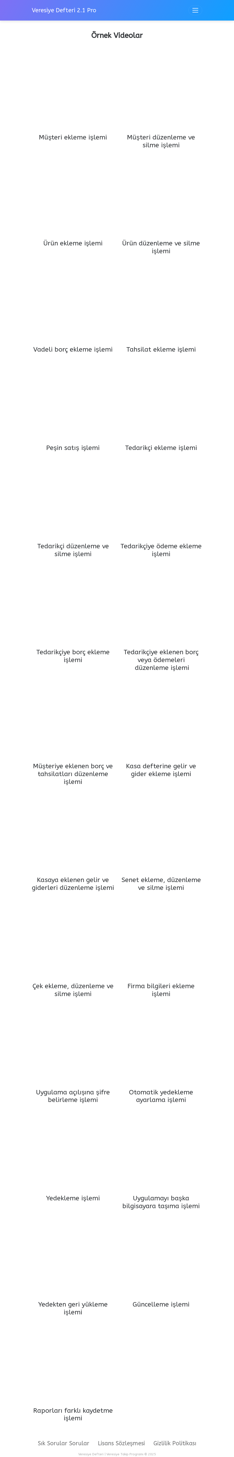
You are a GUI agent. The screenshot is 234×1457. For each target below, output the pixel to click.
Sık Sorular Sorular (63, 1443)
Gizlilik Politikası (174, 1443)
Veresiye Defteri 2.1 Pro (64, 10)
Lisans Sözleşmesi (121, 1443)
